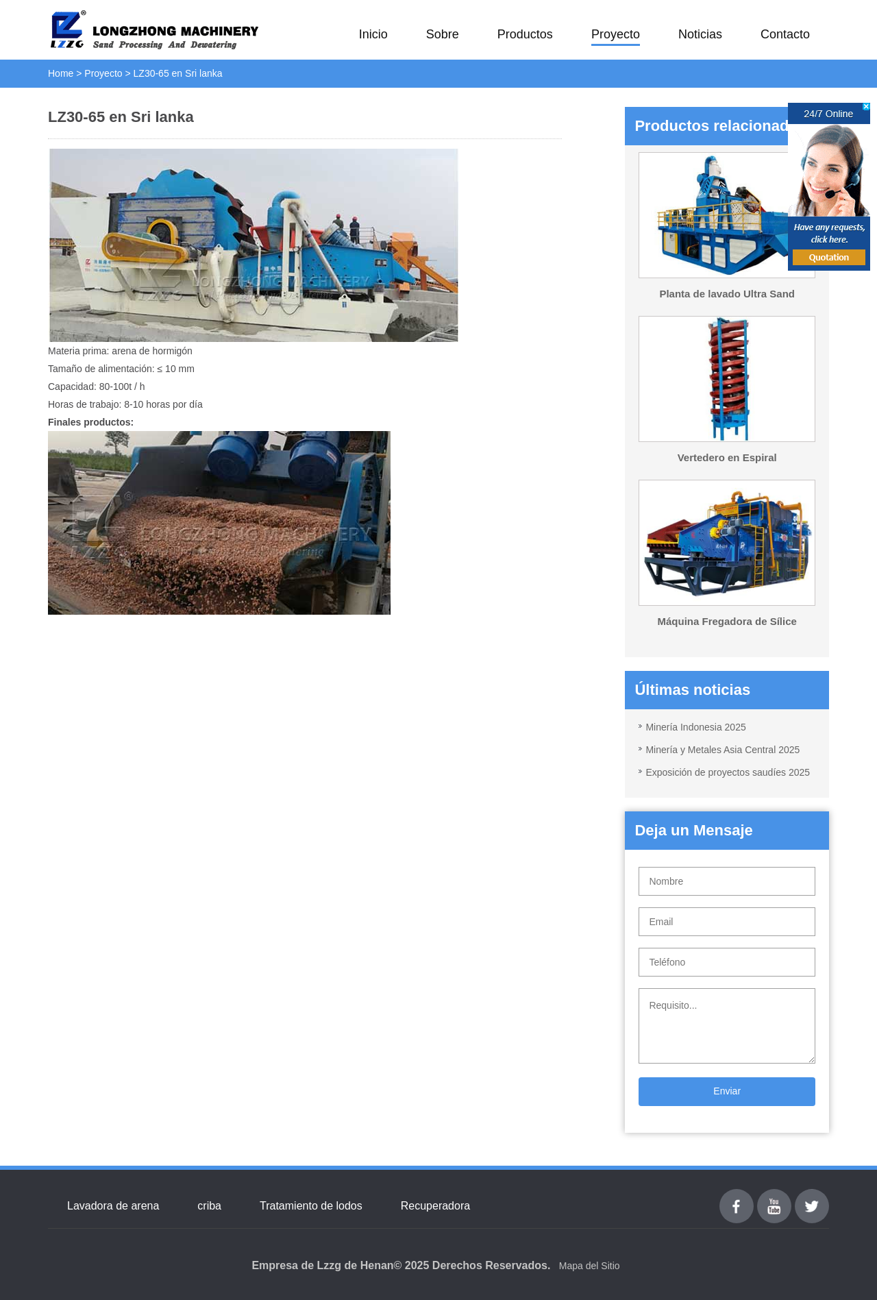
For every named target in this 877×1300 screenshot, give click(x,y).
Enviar (727, 1091)
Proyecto (615, 34)
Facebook (736, 1197)
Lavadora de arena (113, 1206)
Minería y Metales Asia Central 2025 (722, 749)
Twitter (811, 1197)
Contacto (785, 34)
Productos (525, 34)
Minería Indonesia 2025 (695, 727)
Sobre (442, 34)
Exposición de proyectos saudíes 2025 (727, 772)
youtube (774, 1197)
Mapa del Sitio (589, 1265)
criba (209, 1206)
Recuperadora (435, 1206)
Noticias (700, 34)
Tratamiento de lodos (311, 1206)
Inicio (373, 34)
